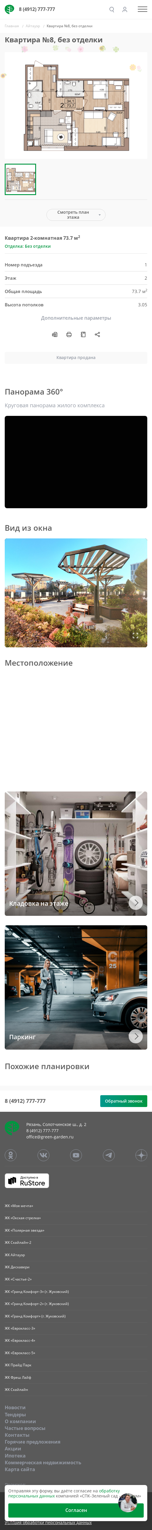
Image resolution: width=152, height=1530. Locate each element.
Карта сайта (20, 1469)
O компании (20, 1421)
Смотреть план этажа (73, 214)
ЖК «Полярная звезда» (24, 1230)
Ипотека (15, 1455)
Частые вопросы (25, 1428)
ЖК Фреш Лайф (18, 1377)
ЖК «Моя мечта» (19, 1205)
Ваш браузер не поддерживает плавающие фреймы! (76, 592)
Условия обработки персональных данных (48, 1522)
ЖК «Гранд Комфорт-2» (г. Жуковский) (37, 1303)
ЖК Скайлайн (16, 1389)
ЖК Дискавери (17, 1267)
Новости (15, 1407)
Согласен (76, 1510)
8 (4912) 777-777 (37, 9)
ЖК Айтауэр (15, 1254)
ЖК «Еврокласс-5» (20, 1352)
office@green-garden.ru (50, 1137)
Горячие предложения (32, 1442)
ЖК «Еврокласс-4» (20, 1340)
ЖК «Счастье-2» (18, 1279)
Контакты (17, 1435)
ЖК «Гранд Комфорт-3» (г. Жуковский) (37, 1291)
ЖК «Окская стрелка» (23, 1217)
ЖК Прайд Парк (18, 1364)
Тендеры (15, 1414)
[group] (76, 105)
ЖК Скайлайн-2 (18, 1242)
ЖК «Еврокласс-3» (20, 1328)
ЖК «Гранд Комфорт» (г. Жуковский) (35, 1316)
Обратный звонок (124, 1101)
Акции (13, 1448)
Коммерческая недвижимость (43, 1462)
